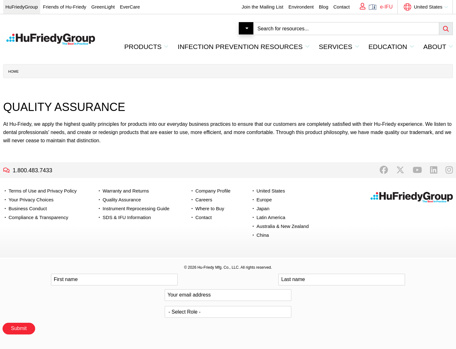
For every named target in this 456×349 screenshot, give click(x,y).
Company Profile (213, 190)
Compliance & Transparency (38, 217)
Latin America (270, 217)
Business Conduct (28, 208)
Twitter (400, 170)
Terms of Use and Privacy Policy (43, 190)
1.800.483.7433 (32, 170)
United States (428, 6)
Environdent (301, 6)
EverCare (130, 6)
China (262, 235)
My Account (360, 7)
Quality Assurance (122, 199)
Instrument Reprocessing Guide (136, 208)
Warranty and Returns (126, 190)
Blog (323, 6)
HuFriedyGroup (21, 6)
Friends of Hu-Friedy (64, 6)
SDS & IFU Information (127, 217)
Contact (341, 6)
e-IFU (386, 6)
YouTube (417, 170)
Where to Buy (209, 208)
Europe (264, 199)
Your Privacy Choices (31, 199)
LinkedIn (433, 170)
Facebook (384, 170)
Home (13, 71)
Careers (203, 199)
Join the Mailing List (262, 6)
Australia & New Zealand (282, 226)
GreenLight (103, 6)
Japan (262, 208)
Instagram (449, 170)
